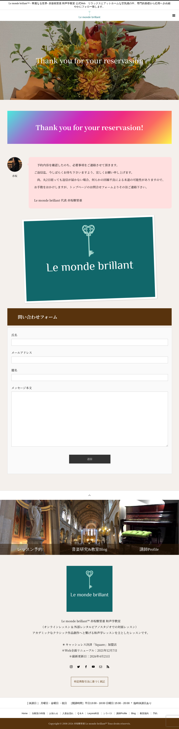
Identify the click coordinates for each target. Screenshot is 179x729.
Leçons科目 (93, 713)
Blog (133, 713)
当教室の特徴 (38, 713)
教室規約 (144, 713)
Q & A (80, 713)
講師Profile (121, 713)
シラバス (107, 713)
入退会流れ (67, 713)
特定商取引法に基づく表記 (89, 681)
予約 (155, 713)
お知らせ (53, 713)
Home (25, 713)
